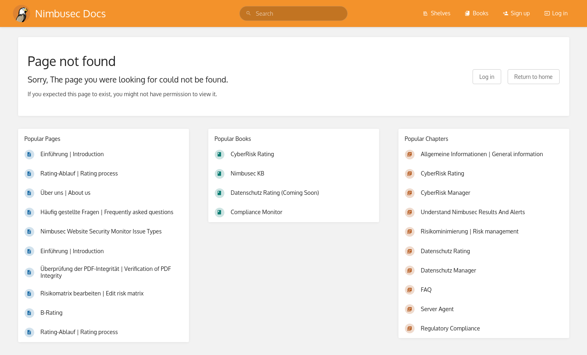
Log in (556, 13)
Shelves (436, 13)
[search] (293, 13)
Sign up (516, 13)
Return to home (533, 76)
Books (476, 13)
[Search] (248, 13)
